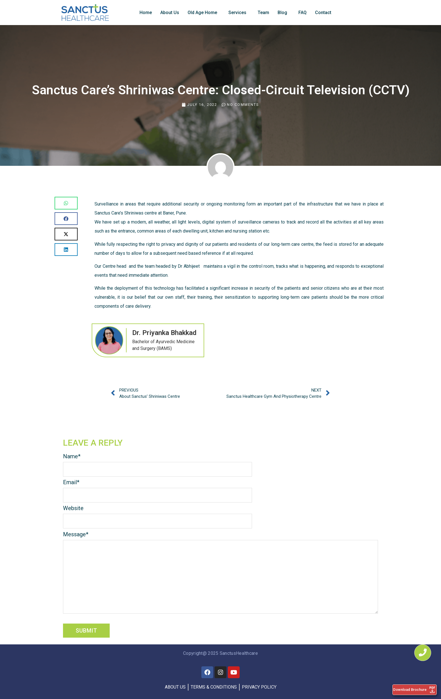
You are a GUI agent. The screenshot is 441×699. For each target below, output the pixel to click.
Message (75, 534)
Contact (323, 12)
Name (71, 456)
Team (263, 12)
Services (237, 12)
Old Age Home (202, 12)
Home (146, 12)
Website (73, 508)
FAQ (302, 12)
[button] (66, 203)
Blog (282, 12)
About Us (169, 12)
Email (71, 482)
